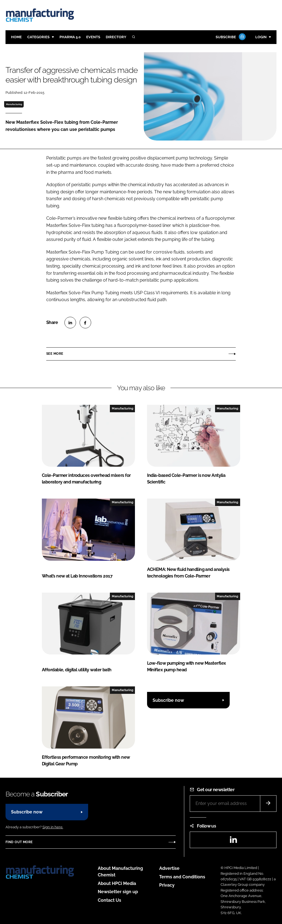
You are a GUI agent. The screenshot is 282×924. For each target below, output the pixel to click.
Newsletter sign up (118, 891)
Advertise (169, 868)
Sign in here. (52, 827)
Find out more (19, 842)
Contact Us (109, 900)
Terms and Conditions (182, 876)
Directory (116, 37)
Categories (38, 37)
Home (16, 37)
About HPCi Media (117, 883)
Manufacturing (14, 104)
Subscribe (230, 37)
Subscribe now (168, 700)
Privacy (167, 885)
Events (93, 37)
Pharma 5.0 (70, 37)
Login (261, 37)
